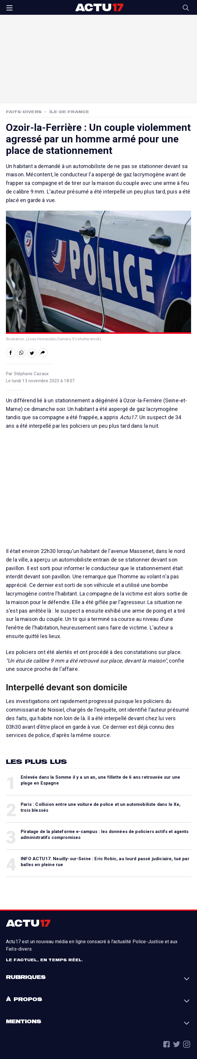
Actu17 (99, 7)
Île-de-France (69, 111)
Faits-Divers (24, 111)
